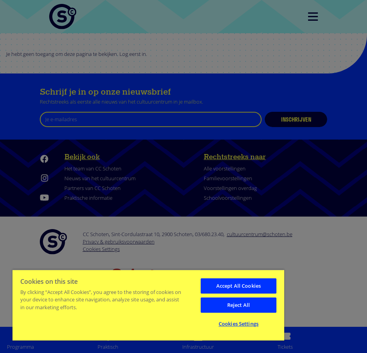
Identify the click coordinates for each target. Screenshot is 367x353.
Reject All (238, 304)
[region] (148, 304)
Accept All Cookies (238, 285)
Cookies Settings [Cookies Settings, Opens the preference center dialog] (238, 323)
